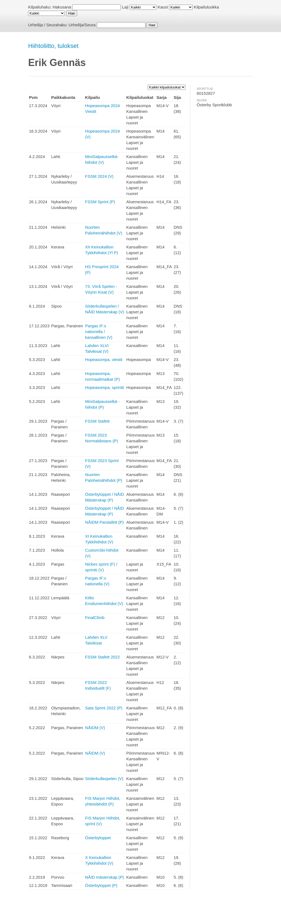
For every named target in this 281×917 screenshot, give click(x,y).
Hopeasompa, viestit (103, 359)
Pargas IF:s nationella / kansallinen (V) (98, 331)
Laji (125, 7)
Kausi (163, 7)
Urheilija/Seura (82, 24)
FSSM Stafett (97, 421)
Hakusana (62, 7)
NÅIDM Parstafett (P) (104, 522)
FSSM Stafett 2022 (102, 657)
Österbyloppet (98, 837)
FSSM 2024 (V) (99, 176)
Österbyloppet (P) (101, 885)
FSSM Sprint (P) (100, 201)
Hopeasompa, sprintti (104, 387)
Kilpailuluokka (206, 7)
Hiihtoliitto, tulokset (53, 45)
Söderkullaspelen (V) (104, 778)
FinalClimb (95, 617)
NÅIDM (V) (95, 727)
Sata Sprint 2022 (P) (103, 708)
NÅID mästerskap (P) (104, 877)
